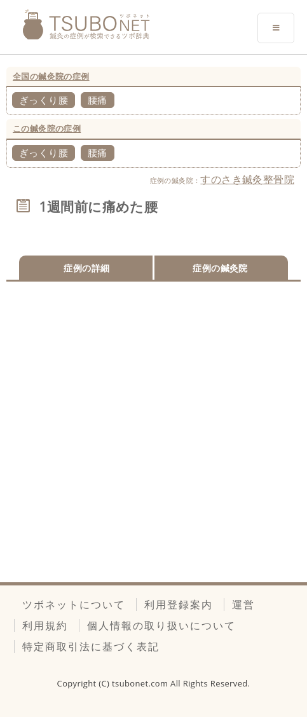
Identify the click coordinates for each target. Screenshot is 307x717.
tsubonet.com (141, 683)
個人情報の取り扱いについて (161, 625)
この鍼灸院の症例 (47, 128)
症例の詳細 (86, 268)
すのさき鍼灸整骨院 (247, 179)
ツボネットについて (73, 604)
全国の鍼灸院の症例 (51, 76)
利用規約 (45, 625)
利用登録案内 (178, 604)
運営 (243, 604)
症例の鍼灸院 (220, 268)
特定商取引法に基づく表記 (91, 646)
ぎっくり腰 (43, 99)
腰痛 (97, 99)
